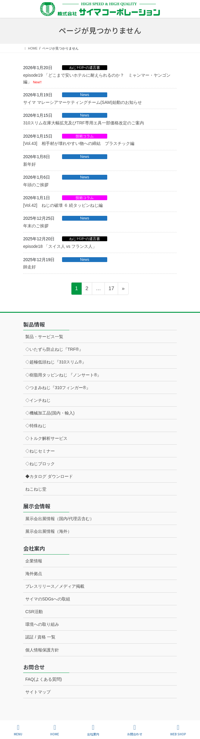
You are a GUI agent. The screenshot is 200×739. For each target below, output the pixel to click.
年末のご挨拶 (35, 225)
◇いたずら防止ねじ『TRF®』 (54, 349)
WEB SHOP (178, 730)
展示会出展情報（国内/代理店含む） (59, 518)
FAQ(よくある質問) (43, 679)
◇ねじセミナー (40, 451)
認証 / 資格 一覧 (40, 637)
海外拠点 (33, 573)
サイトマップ (38, 691)
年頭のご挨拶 (35, 184)
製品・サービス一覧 (44, 336)
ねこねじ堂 (35, 489)
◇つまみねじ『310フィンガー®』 (57, 387)
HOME (54, 730)
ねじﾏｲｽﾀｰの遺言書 (84, 68)
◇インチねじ (38, 400)
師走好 (29, 266)
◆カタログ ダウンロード (49, 476)
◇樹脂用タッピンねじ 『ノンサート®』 (63, 375)
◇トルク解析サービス (46, 438)
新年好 (29, 164)
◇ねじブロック (40, 463)
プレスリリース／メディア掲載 (54, 586)
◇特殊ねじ (35, 425)
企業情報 (33, 560)
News (84, 95)
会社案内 (93, 730)
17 (111, 289)
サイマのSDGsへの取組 (47, 599)
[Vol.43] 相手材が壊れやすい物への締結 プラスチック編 (78, 143)
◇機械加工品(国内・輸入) (49, 413)
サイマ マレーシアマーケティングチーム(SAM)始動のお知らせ (82, 102)
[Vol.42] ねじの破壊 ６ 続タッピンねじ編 (63, 205)
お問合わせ (134, 730)
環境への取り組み (42, 624)
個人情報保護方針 (42, 650)
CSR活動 (34, 611)
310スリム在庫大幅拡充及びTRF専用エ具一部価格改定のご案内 (83, 122)
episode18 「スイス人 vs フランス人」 (60, 246)
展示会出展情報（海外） (48, 531)
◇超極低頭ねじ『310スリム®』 (55, 362)
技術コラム (85, 136)
